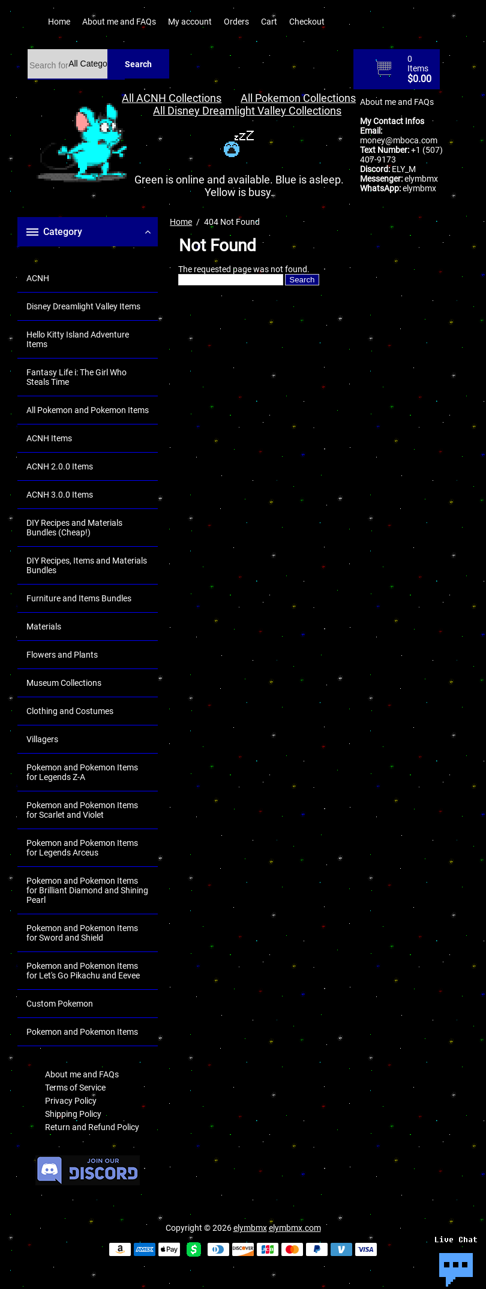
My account (190, 21)
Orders (236, 21)
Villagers (42, 739)
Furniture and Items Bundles (78, 598)
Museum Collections (63, 683)
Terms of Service (75, 1087)
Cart (269, 21)
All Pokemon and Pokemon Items (87, 410)
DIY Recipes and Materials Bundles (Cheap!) (74, 527)
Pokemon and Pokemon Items (82, 1032)
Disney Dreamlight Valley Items (83, 306)
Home (59, 21)
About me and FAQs (119, 21)
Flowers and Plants (62, 654)
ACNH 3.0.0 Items (59, 494)
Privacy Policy (71, 1101)
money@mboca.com (398, 140)
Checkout (307, 21)
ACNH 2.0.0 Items (59, 466)
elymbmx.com (295, 1228)
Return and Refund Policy (92, 1127)
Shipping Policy (73, 1114)
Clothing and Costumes (69, 711)
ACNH (37, 278)
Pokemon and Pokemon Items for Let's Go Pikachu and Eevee (83, 970)
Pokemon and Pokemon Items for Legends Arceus (82, 847)
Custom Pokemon (59, 1003)
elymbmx (421, 178)
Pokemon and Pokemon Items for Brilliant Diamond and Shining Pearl (87, 890)
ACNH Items (49, 438)
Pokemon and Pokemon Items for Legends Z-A (82, 772)
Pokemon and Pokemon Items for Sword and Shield (82, 932)
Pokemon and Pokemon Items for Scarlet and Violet (82, 810)
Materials (43, 626)
